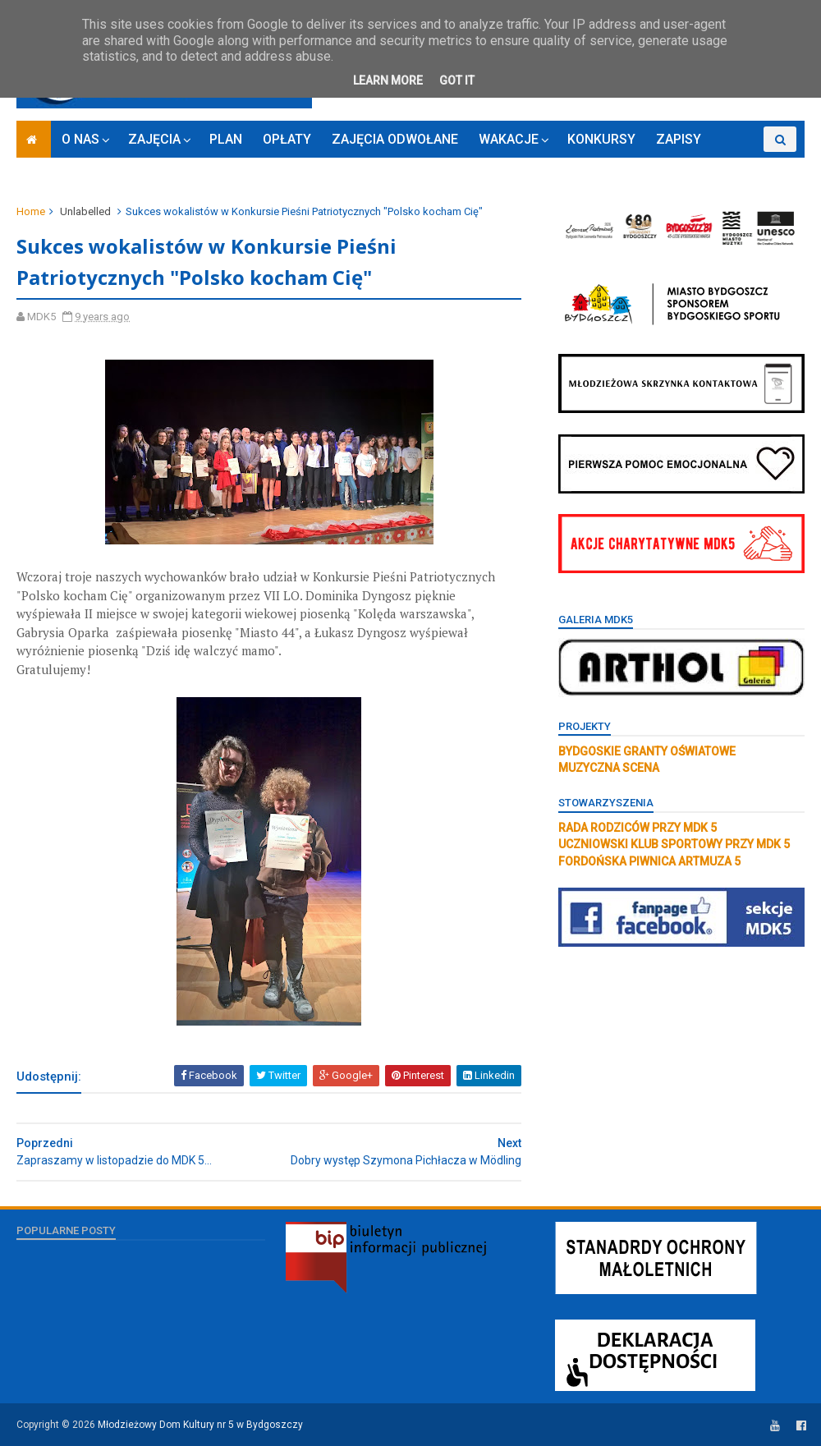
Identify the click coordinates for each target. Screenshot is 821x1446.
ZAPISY (678, 139)
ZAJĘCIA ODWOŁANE (395, 139)
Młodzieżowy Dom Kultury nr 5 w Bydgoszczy (200, 1424)
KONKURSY (601, 139)
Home (30, 211)
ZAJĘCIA (154, 139)
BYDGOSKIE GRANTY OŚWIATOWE (647, 751)
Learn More (388, 80)
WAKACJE (509, 139)
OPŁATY (287, 139)
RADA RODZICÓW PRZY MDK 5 (637, 827)
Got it (457, 80)
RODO (739, 164)
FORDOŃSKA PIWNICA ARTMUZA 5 (649, 861)
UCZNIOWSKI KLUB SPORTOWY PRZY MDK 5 (674, 844)
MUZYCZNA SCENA (608, 767)
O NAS (80, 139)
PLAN (225, 139)
